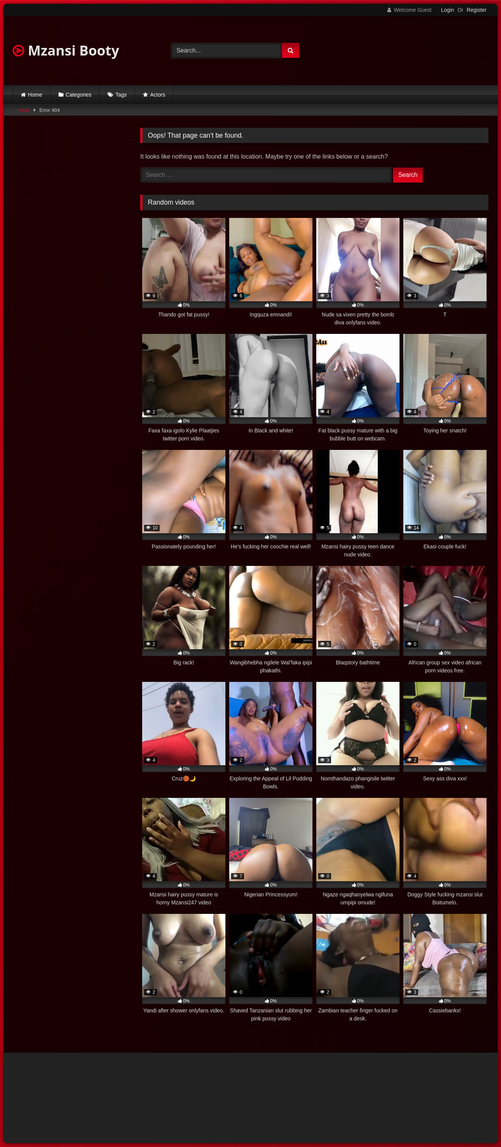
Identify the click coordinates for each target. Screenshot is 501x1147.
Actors (157, 95)
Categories (79, 95)
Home (35, 95)
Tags (121, 95)
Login (447, 10)
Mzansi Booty (66, 50)
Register (477, 10)
